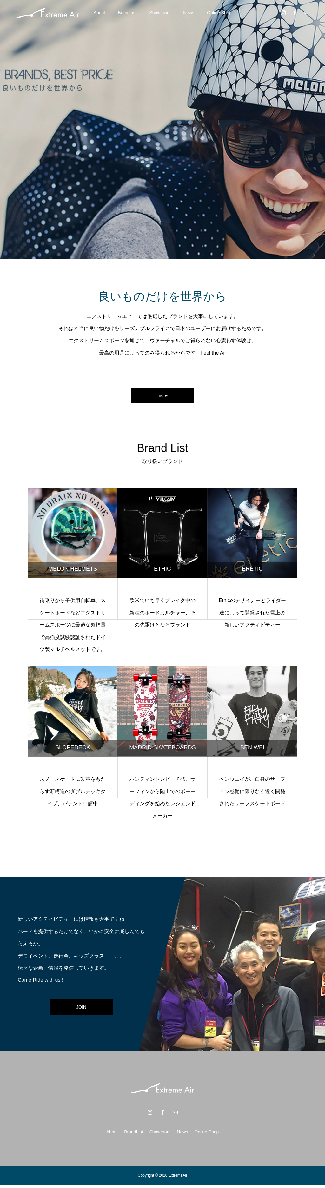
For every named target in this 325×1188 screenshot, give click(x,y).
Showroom (159, 12)
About (99, 12)
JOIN (81, 1010)
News (188, 12)
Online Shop (219, 12)
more (162, 397)
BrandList (127, 12)
